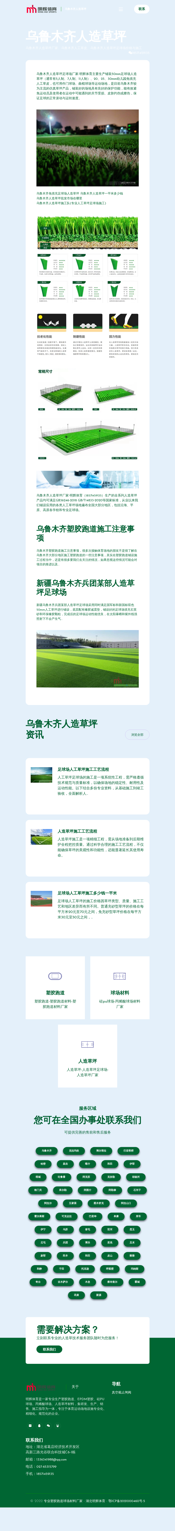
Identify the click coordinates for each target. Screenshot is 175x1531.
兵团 (65, 1261)
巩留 (76, 1313)
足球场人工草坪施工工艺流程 (88, 779)
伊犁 (132, 1182)
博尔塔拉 (101, 1169)
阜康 (116, 1234)
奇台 (38, 1300)
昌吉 (65, 1182)
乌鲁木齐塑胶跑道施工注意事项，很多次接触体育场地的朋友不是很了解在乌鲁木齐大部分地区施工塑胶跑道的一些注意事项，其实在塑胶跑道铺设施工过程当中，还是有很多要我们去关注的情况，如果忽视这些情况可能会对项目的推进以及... (86, 561)
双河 (109, 1247)
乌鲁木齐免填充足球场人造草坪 (59, 193)
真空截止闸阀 (121, 1411)
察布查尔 (112, 1300)
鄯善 (132, 1274)
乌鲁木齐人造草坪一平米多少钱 (105, 193)
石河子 (137, 1208)
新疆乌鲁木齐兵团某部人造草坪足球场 (85, 594)
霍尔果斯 (39, 1234)
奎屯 (87, 1247)
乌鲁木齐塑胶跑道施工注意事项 (85, 536)
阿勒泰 (112, 1208)
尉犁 (43, 1274)
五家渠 (72, 1221)
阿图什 (87, 1208)
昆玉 (132, 1247)
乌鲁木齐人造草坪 (41, 16)
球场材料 (120, 1011)
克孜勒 (111, 1195)
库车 (138, 1234)
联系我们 (49, 1368)
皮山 (109, 1274)
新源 (98, 1313)
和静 (39, 1287)
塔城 (38, 1195)
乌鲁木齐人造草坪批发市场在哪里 (60, 198)
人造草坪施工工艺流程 (81, 845)
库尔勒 (63, 1208)
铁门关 (38, 1208)
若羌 (109, 1261)
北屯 (43, 1261)
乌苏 (65, 1247)
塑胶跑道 (55, 1011)
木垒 (87, 1300)
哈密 (43, 1182)
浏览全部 (136, 743)
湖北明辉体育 (116, 1519)
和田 (109, 1182)
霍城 (137, 1300)
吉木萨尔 (63, 1300)
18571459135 (141, 53)
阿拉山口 (126, 1221)
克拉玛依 (74, 1169)
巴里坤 (92, 1234)
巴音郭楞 (128, 1169)
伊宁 (43, 1247)
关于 (75, 1405)
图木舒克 (99, 1221)
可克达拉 (67, 1234)
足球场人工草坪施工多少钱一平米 (92, 910)
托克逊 (85, 1287)
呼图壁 (110, 1287)
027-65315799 (47, 1485)
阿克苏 (86, 1195)
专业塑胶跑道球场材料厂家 (80, 1519)
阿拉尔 (48, 1221)
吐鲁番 (61, 1195)
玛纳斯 (134, 1287)
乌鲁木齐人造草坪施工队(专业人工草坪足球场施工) (73, 203)
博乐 (87, 1261)
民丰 (65, 1274)
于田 (61, 1287)
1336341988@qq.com (52, 1478)
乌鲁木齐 (47, 1169)
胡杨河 (136, 1195)
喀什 (87, 1182)
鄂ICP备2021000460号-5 (87, 1525)
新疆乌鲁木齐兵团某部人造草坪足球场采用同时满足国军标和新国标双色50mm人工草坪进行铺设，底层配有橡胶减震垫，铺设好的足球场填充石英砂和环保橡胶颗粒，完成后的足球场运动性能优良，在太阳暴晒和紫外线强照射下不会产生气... (86, 620)
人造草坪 (88, 1079)
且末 (132, 1261)
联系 (142, 11)
